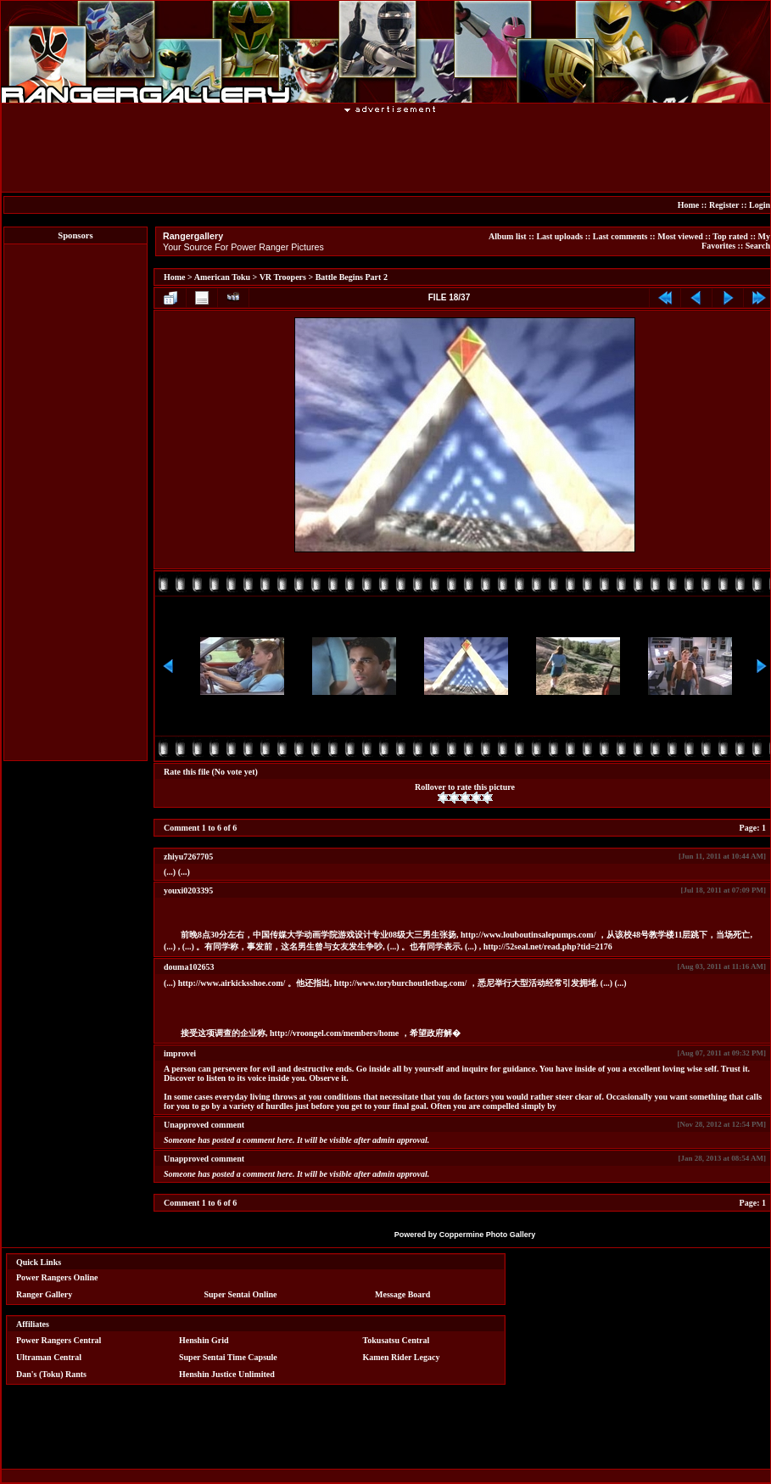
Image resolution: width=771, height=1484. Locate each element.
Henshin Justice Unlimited (227, 1374)
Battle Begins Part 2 (352, 277)
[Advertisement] (391, 152)
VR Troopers (283, 277)
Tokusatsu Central (396, 1340)
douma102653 (189, 967)
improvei (180, 1053)
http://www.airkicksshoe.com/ (232, 983)
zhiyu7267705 (188, 856)
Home (689, 205)
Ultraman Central (48, 1357)
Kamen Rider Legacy (401, 1357)
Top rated (730, 236)
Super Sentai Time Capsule (228, 1357)
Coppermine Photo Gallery (487, 1234)
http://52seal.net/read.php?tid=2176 (547, 946)
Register (724, 205)
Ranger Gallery (44, 1294)
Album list (508, 236)
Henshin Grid (204, 1340)
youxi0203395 (188, 890)
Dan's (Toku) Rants (51, 1374)
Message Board (402, 1294)
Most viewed (680, 236)
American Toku (222, 277)
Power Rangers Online (57, 1277)
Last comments (620, 236)
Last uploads (559, 236)
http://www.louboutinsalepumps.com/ (528, 934)
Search (758, 245)
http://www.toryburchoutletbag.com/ (400, 983)
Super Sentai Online (240, 1294)
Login (759, 205)
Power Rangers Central (58, 1340)
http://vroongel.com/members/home (334, 1033)
